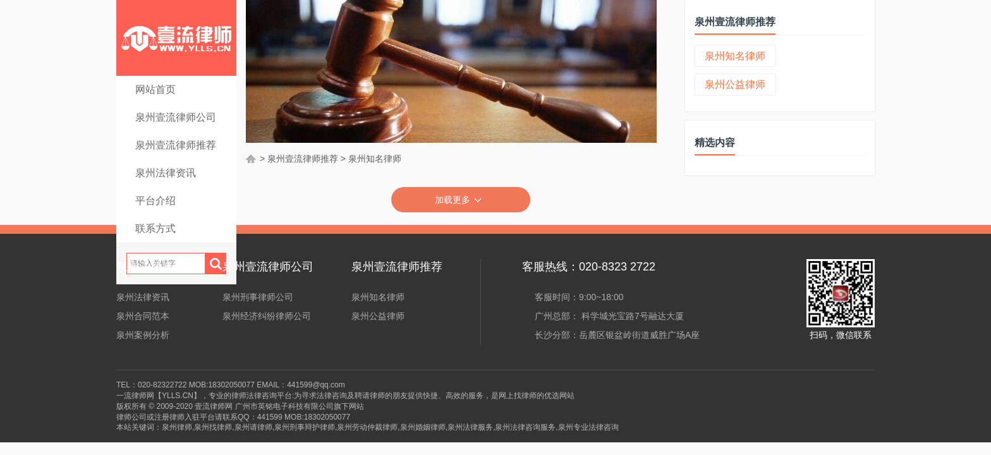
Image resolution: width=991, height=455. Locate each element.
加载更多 (461, 200)
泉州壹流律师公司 (175, 117)
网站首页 (155, 89)
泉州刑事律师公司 (257, 297)
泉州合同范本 (142, 316)
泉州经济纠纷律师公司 (266, 316)
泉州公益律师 (735, 84)
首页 (251, 158)
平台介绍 (155, 200)
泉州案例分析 (142, 335)
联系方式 (155, 228)
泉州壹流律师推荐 (175, 145)
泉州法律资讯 (165, 172)
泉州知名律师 (374, 159)
